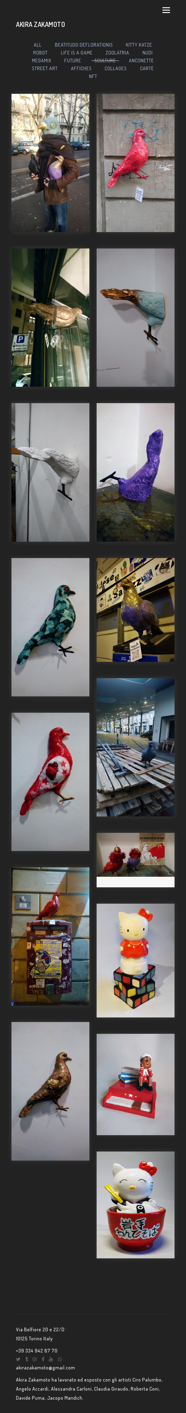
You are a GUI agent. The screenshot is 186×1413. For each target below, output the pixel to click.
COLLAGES (116, 68)
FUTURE (72, 61)
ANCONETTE (141, 61)
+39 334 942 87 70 (37, 1351)
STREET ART (45, 68)
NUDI (148, 53)
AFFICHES (81, 68)
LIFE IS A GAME (77, 53)
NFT (93, 76)
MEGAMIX (41, 61)
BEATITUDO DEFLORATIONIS (84, 45)
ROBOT (40, 53)
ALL (38, 45)
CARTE (147, 68)
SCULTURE (105, 61)
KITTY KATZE (139, 45)
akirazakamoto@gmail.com (45, 1368)
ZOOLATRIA (117, 53)
